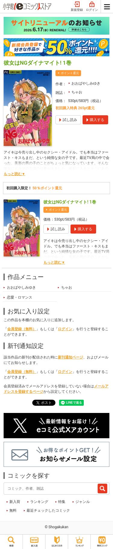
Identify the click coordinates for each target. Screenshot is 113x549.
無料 (13, 510)
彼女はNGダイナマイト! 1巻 (69, 202)
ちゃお (76, 92)
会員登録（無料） (21, 329)
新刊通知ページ (70, 357)
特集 (61, 502)
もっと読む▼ (14, 174)
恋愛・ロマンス (19, 297)
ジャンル (82, 502)
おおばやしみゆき (85, 83)
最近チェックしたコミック (48, 510)
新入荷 (14, 502)
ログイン (92, 7)
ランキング (39, 502)
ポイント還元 (70, 73)
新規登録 (77, 7)
